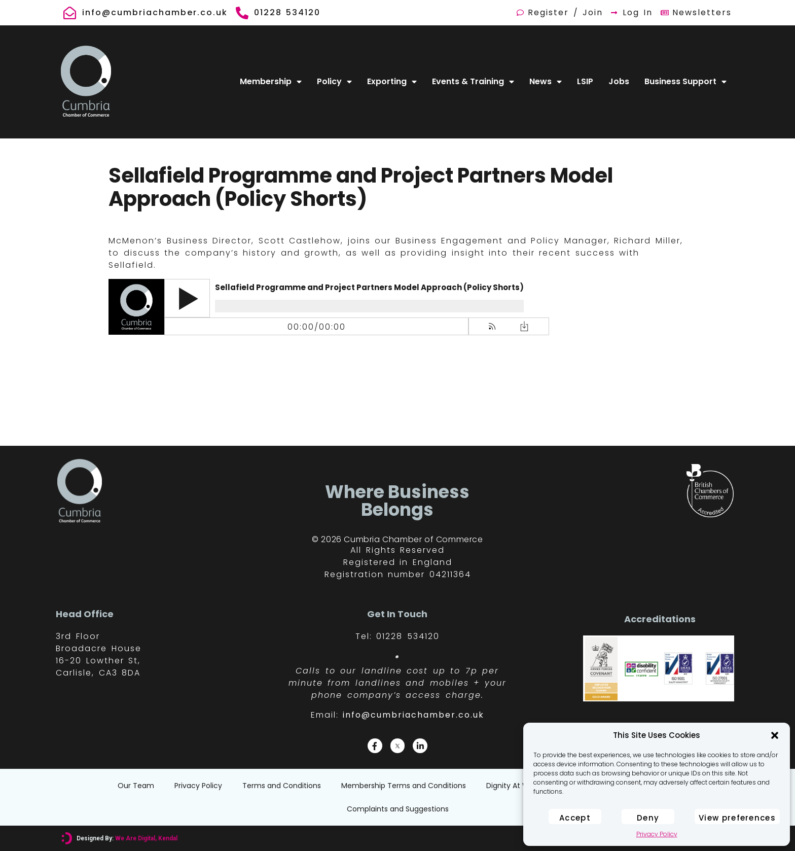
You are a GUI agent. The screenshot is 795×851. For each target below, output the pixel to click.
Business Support (685, 82)
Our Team (136, 786)
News (545, 82)
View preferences (737, 817)
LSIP (585, 81)
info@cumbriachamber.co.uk (413, 715)
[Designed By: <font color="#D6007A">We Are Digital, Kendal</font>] (67, 838)
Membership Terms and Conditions (403, 786)
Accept (575, 817)
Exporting (392, 82)
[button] (775, 735)
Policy (334, 82)
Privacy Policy (656, 834)
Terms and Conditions (281, 786)
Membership (271, 82)
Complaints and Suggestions (398, 809)
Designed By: (126, 838)
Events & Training (473, 82)
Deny (648, 817)
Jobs (618, 81)
